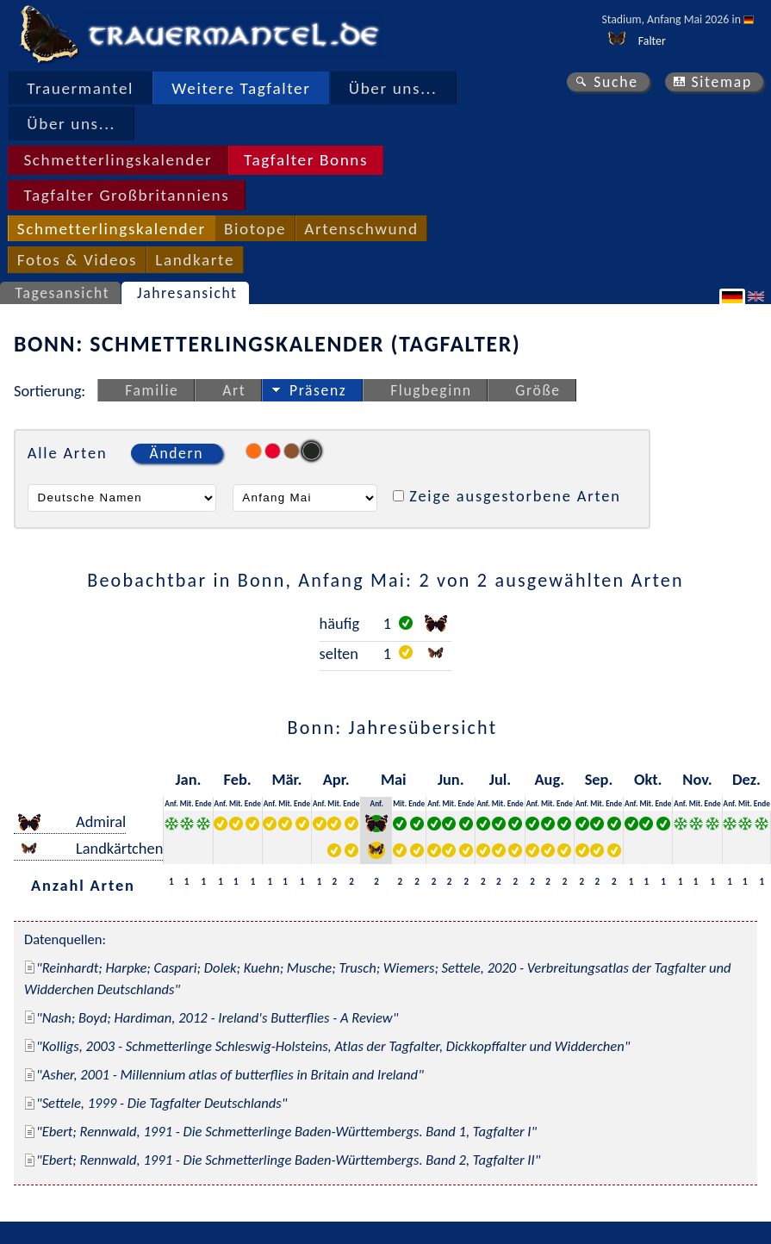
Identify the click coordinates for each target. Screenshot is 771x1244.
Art (234, 390)
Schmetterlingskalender (117, 160)
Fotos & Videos (77, 260)
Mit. (187, 803)
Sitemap (721, 81)
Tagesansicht (63, 292)
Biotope (255, 229)
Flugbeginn (430, 390)
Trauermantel (80, 88)
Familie (151, 390)
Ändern (176, 453)
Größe (537, 390)
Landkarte (194, 260)
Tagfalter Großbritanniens (126, 195)
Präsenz (317, 390)
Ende (204, 803)
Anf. (171, 803)
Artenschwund (361, 229)
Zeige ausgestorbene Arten (515, 496)
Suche (616, 81)
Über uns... (393, 88)
